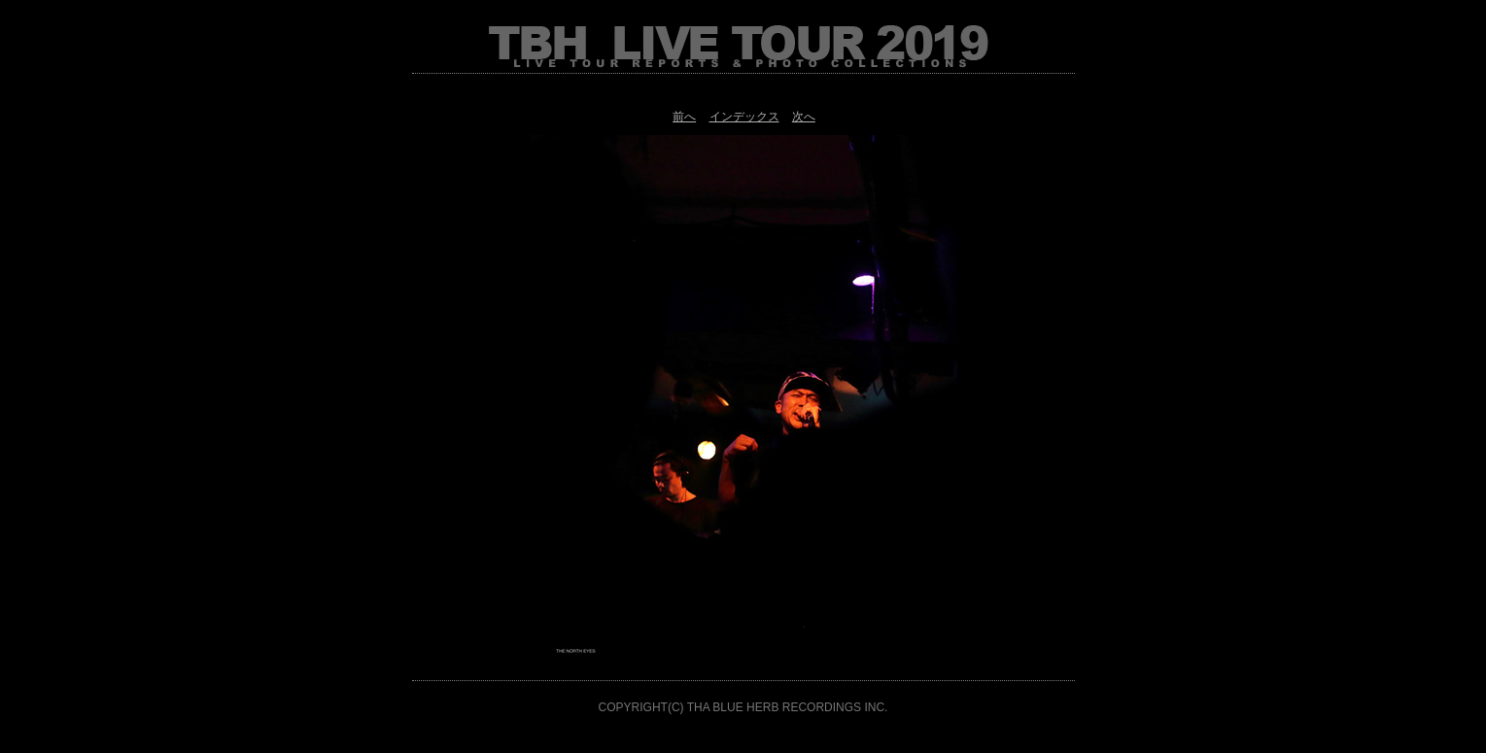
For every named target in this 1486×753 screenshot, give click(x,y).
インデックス (744, 116)
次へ (803, 116)
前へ (684, 116)
